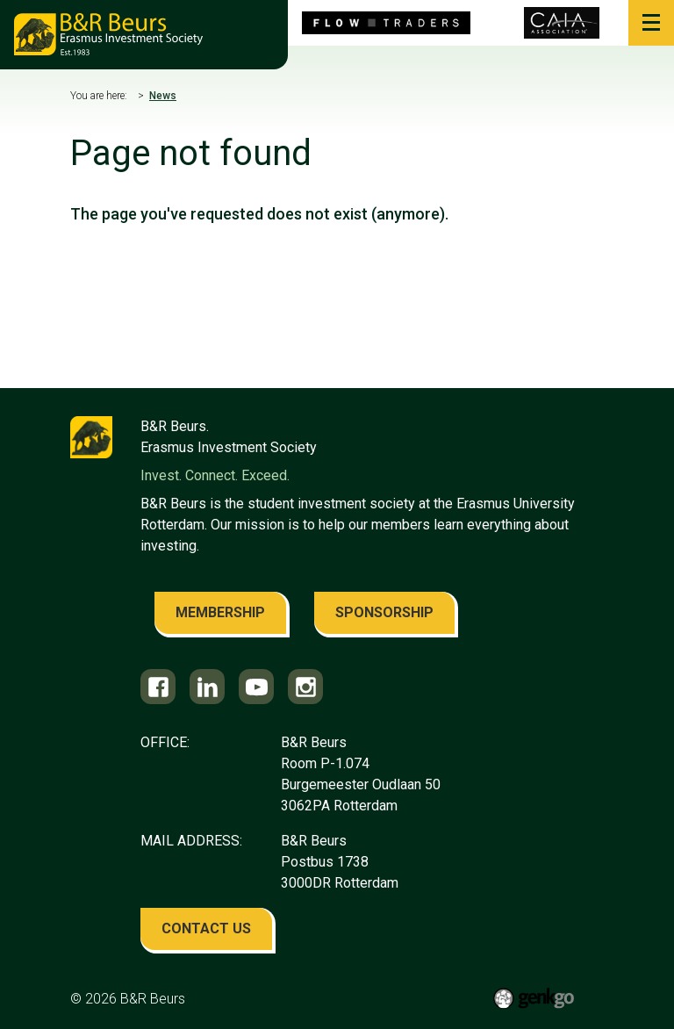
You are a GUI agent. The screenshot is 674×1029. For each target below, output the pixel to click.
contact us (206, 928)
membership (220, 612)
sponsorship (384, 612)
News (162, 96)
